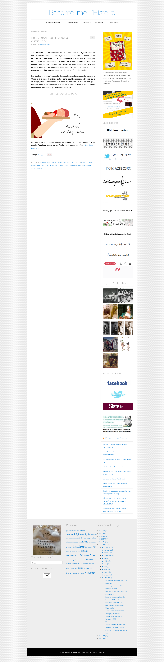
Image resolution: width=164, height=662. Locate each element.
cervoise (90, 162)
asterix (83, 162)
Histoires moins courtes (48, 162)
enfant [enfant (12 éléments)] (94, 538)
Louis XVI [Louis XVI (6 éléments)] (74, 551)
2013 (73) (104, 638)
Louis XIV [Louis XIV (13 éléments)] (92, 547)
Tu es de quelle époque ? (53, 22)
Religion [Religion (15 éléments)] (89, 559)
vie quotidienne (36, 168)
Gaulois (73, 165)
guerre (79, 165)
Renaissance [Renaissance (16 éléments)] (71, 563)
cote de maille (46, 165)
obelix (84, 165)
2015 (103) (105, 544)
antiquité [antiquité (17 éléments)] (86, 534)
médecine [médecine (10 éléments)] (69, 560)
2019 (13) (104, 533)
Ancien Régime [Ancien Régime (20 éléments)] (74, 534)
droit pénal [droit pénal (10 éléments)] (82, 538)
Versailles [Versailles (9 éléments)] (76, 573)
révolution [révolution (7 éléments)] (85, 563)
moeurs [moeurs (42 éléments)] (71, 555)
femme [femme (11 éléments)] (75, 542)
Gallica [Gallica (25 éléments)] (83, 541)
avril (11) (107, 569)
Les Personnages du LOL (66, 162)
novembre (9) (108, 550)
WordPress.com (99, 652)
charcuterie (35, 165)
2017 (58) (104, 539)
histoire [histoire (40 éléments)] (78, 546)
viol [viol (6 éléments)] (83, 573)
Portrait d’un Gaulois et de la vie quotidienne (51, 39)
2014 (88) (104, 636)
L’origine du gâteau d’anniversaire (114, 479)
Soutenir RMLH (113, 22)
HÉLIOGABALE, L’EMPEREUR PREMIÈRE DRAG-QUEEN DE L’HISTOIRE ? (114, 501)
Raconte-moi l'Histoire (82, 13)
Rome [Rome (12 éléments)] (80, 563)
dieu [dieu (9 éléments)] (96, 534)
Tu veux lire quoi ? (72, 22)
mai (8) (106, 566)
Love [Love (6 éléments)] (79, 551)
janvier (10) (108, 578)
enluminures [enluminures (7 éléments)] (69, 542)
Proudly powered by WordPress (69, 652)
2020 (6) (104, 531)
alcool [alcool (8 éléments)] (88, 531)
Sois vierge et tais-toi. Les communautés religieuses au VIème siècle (114, 605)
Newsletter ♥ (86, 22)
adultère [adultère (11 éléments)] (82, 531)
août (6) (106, 558)
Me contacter (99, 22)
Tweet (40, 155)
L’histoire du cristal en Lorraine (113, 467)
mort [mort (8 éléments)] (78, 556)
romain (89, 165)
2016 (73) (104, 542)
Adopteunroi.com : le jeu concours (116, 622)
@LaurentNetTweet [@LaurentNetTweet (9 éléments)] (72, 531)
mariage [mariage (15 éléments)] (84, 551)
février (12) (108, 575)
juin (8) (106, 564)
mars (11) (107, 572)
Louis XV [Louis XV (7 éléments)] (69, 551)
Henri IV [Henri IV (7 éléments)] (70, 547)
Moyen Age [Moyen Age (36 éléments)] (87, 555)
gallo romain (59, 165)
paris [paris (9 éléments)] (75, 560)
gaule (67, 165)
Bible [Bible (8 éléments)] (92, 534)
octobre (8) (108, 553)
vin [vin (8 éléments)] (81, 573)
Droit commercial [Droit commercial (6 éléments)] (74, 538)
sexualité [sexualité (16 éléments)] (88, 568)
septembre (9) (109, 555)
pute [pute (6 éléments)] (84, 560)
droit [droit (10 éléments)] (68, 538)
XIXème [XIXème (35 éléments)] (89, 573)
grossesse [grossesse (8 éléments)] (90, 542)
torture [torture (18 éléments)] (69, 573)
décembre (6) (108, 547)
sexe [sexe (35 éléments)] (80, 567)
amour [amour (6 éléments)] (91, 531)
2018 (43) (104, 536)
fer (53, 165)
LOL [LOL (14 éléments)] (85, 547)
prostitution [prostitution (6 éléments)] (79, 560)
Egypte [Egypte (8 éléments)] (89, 538)
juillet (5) (107, 561)
